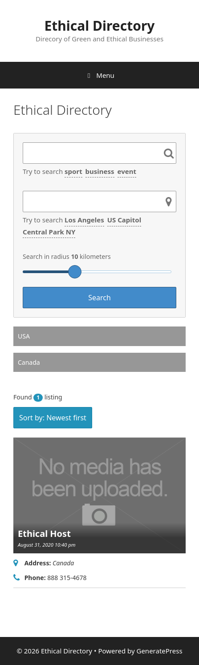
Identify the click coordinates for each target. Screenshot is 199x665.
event (127, 171)
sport (73, 171)
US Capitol (124, 219)
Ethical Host (44, 534)
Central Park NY (49, 231)
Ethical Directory (100, 25)
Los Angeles (84, 219)
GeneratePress (159, 650)
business (99, 171)
